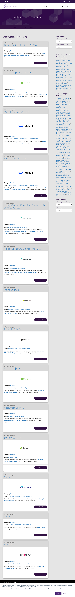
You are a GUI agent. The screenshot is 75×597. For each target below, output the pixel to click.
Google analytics (61, 141)
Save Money (64, 83)
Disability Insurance (61, 66)
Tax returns (66, 189)
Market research (68, 157)
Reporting (68, 174)
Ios (58, 152)
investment (11, 309)
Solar (66, 183)
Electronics (64, 132)
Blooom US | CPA (12, 437)
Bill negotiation (64, 104)
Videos (69, 192)
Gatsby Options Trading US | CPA (20, 44)
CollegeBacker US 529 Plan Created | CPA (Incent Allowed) (24, 205)
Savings (58, 180)
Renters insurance (60, 174)
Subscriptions (60, 188)
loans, (16, 416)
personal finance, (23, 139)
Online (68, 161)
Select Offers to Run (29, 27)
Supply (65, 188)
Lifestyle (64, 74)
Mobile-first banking (66, 158)
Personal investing (65, 166)
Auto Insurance (63, 58)
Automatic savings (66, 101)
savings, (25, 227)
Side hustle (59, 182)
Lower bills (63, 155)
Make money (60, 157)
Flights (62, 137)
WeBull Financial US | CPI (16, 111)
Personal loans (60, 168)
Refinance (58, 172)
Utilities (65, 192)
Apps (57, 58)
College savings (61, 120)
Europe (70, 132)
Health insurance (60, 144)
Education (65, 68)
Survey (69, 188)
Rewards (65, 82)
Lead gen (61, 152)
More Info (41, 63)
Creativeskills (65, 121)
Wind (64, 194)
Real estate (67, 171)
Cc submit (68, 115)
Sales (69, 82)
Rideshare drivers (64, 177)
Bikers (58, 104)
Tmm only (67, 191)
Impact (58, 147)
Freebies (63, 69)
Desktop (66, 127)
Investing (12, 51)
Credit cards (67, 123)
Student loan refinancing (62, 185)
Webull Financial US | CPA (17, 158)
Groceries (68, 141)
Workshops (69, 194)
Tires (63, 191)
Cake (57, 112)
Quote (62, 171)
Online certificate (60, 163)
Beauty (67, 103)
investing (10, 348)
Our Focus (54, 6)
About (46, 6)
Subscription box (68, 186)
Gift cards (63, 140)
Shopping (58, 85)
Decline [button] (64, 593)
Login (63, 1)
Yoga (57, 195)
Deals (57, 126)
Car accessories (63, 112)
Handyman (59, 143)
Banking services (60, 103)
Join (69, 1)
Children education (65, 116)
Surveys (58, 189)
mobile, (30, 496)
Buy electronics (65, 110)
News (66, 77)
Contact (68, 6)
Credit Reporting (64, 65)
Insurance (58, 72)
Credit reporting (60, 124)
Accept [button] (58, 593)
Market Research (60, 77)
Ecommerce (64, 130)
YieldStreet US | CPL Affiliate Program (15, 420)
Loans (68, 74)
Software (62, 183)
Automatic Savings (60, 60)
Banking (68, 60)
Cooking (67, 120)
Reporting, (21, 416)
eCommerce (59, 68)
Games (67, 69)
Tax (62, 189)
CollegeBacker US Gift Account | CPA (22, 248)
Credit (70, 121)
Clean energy (59, 118)
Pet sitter (66, 168)
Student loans (59, 186)
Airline (61, 98)
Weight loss (59, 194)
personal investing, (22, 92)
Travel (61, 192)
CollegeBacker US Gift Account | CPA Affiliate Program (20, 272)
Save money (65, 178)
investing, (14, 92)
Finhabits (9, 544)
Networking (59, 161)
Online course (68, 163)
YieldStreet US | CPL (14, 407)
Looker (58, 155)
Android (65, 98)
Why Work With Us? (12, 27)
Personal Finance (65, 79)
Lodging (67, 154)
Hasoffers (64, 143)
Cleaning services (67, 118)
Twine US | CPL (11, 289)
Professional (62, 169)
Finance (58, 69)
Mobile (58, 158)
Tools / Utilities (60, 89)
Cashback (66, 63)
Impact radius (63, 147)
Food (66, 137)
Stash (9, 515)
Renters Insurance (67, 80)
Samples (58, 83)
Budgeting (66, 109)
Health (69, 143)
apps (9, 92)
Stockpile (9, 476)
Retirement (59, 82)
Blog (61, 6)
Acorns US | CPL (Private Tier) (18, 72)
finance (10, 139)
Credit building (60, 123)
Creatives (58, 121)
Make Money (65, 76)
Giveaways (68, 140)
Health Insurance (67, 71)
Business (58, 110)
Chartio (58, 116)
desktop (10, 496)
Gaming (58, 140)
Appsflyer (58, 99)
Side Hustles (65, 85)
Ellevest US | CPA (12, 328)
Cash (69, 112)
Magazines (59, 76)
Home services (65, 146)
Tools (57, 192)
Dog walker (69, 129)
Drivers (59, 130)
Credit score (68, 124)
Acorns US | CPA (12, 367)
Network (64, 160)
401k (9, 457)
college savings (12, 227)
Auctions (64, 99)
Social (63, 182)
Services (63, 180)
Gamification (59, 71)
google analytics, (18, 496)
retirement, (27, 348)
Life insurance (68, 152)
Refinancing (65, 172)
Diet (69, 127)
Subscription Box (67, 88)
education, (20, 227)
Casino (63, 115)
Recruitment (59, 80)
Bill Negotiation (60, 62)
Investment (68, 151)
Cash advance (59, 113)
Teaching (58, 191)
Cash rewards (67, 113)
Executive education (61, 133)
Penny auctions (60, 164)
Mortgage (58, 160)
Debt (69, 65)
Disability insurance (61, 129)
